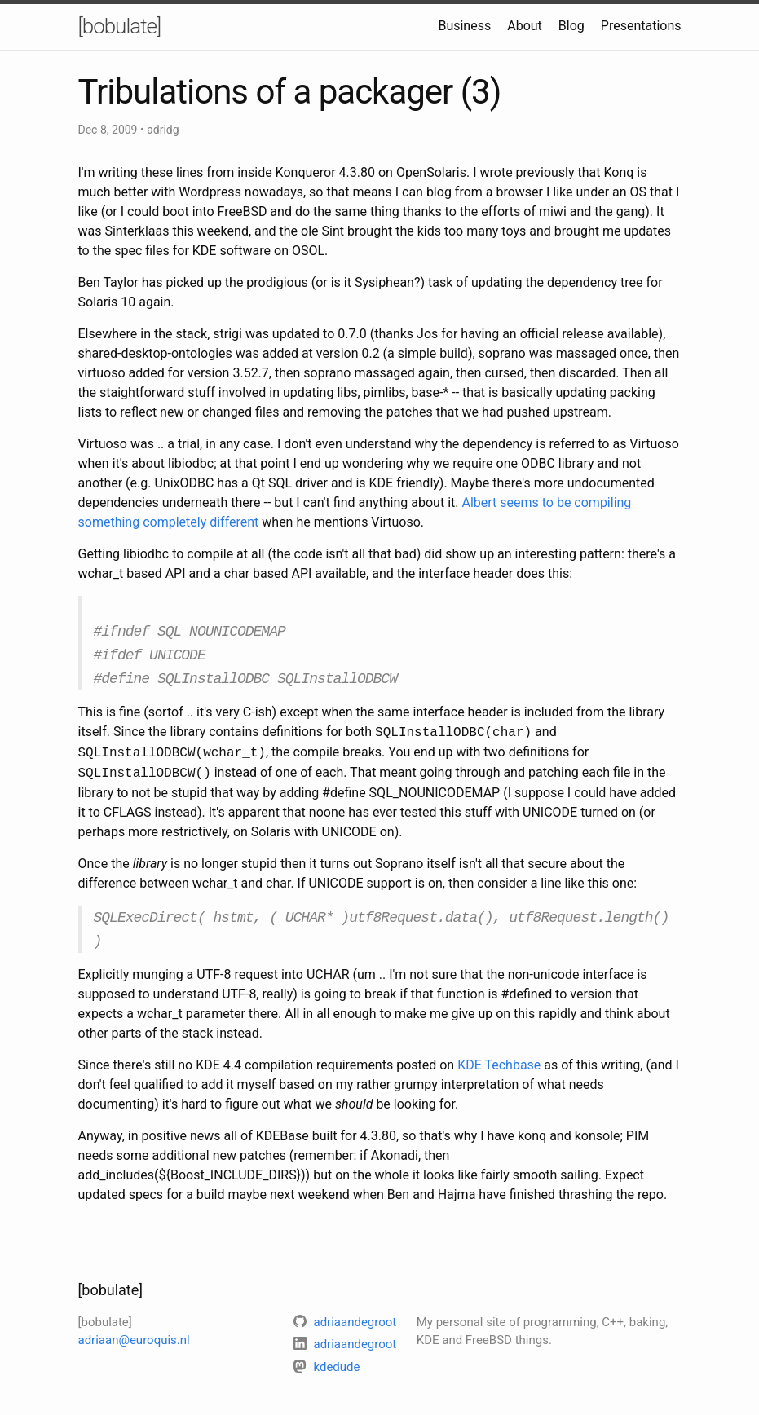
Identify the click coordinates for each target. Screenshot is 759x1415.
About (524, 25)
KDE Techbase (499, 1055)
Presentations (641, 25)
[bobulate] (119, 26)
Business (464, 25)
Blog (571, 25)
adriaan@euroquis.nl (134, 1330)
